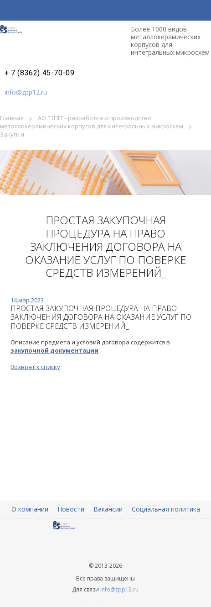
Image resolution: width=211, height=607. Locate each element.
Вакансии (108, 509)
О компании (29, 509)
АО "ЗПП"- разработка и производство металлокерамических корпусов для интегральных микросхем (91, 122)
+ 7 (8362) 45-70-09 (39, 73)
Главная (12, 118)
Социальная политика (166, 509)
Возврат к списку (35, 367)
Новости (70, 509)
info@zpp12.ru (26, 92)
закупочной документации (54, 350)
